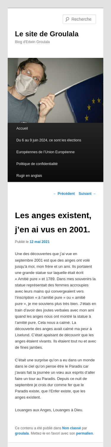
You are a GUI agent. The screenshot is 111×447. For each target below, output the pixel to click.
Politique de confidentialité (36, 164)
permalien (84, 433)
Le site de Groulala (47, 34)
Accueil (22, 128)
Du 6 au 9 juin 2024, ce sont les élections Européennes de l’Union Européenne (48, 146)
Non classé (71, 428)
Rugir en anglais (29, 176)
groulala (22, 433)
